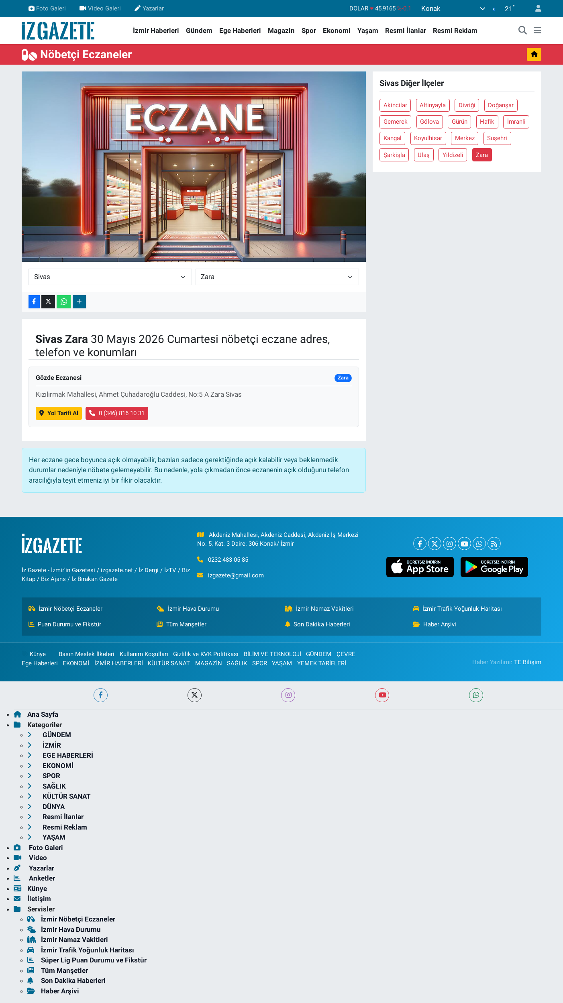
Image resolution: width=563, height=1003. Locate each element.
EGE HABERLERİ (60, 755)
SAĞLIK (237, 663)
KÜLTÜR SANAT (169, 663)
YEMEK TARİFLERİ (321, 663)
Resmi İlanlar (405, 31)
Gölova (429, 121)
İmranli (516, 121)
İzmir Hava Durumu (188, 608)
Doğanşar (501, 105)
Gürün (459, 121)
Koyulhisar (428, 138)
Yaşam (367, 31)
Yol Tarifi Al (58, 413)
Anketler (34, 878)
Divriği (467, 105)
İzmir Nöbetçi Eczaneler (66, 608)
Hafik (487, 121)
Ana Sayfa (36, 714)
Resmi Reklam (455, 31)
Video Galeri (100, 8)
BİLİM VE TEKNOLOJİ (272, 654)
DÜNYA (46, 807)
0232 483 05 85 (228, 559)
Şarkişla (394, 155)
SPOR (259, 663)
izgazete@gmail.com (236, 575)
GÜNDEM (318, 654)
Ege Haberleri (240, 31)
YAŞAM (282, 663)
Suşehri (497, 138)
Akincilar (395, 105)
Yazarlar (149, 8)
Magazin (281, 31)
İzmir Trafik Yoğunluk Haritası (457, 608)
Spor (309, 31)
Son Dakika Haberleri (318, 624)
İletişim (32, 899)
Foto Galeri (47, 8)
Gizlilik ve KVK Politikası (206, 654)
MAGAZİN (208, 663)
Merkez (465, 138)
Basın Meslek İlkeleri (86, 654)
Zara (482, 155)
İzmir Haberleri (156, 31)
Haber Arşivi (435, 624)
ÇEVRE (346, 654)
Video (30, 858)
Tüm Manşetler (181, 624)
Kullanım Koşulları (144, 654)
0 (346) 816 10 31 (117, 413)
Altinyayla (433, 105)
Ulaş (424, 155)
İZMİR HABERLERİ (118, 663)
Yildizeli (453, 155)
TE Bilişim (527, 662)
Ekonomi (337, 31)
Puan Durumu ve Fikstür (65, 624)
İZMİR (44, 745)
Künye (34, 654)
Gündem (199, 31)
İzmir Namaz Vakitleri (319, 608)
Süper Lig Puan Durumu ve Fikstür (87, 960)
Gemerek (395, 121)
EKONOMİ (76, 663)
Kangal (392, 138)
